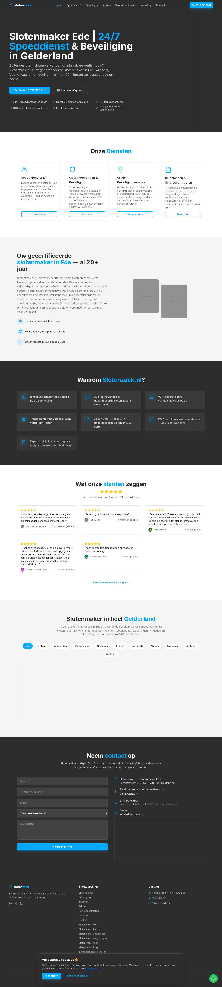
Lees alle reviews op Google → (111, 582)
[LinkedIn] (21, 903)
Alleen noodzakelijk (77, 975)
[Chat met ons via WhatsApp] (213, 978)
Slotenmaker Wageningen (93, 938)
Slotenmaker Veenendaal (92, 933)
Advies (107, 5)
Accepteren (51, 975)
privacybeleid (91, 968)
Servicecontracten (125, 5)
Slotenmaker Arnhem (90, 929)
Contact (160, 5)
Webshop (146, 5)
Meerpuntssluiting (88, 947)
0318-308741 (201, 5)
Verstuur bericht (62, 846)
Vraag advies (135, 217)
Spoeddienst (74, 5)
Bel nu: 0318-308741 (30, 90)
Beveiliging (92, 5)
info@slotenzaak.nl (131, 814)
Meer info (87, 217)
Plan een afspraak (70, 90)
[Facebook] (16, 903)
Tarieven (83, 901)
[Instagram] (11, 903)
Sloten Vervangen (88, 942)
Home (59, 5)
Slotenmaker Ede (88, 924)
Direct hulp (39, 216)
